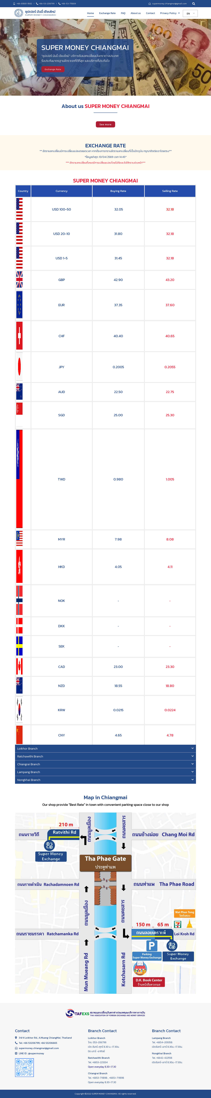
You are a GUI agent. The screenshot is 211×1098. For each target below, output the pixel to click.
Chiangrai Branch (28, 764)
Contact (150, 13)
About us (136, 13)
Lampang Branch (28, 772)
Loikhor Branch (27, 748)
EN (188, 13)
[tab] (105, 749)
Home (90, 13)
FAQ (123, 13)
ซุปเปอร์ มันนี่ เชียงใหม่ (40, 11)
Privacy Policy (170, 13)
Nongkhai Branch (28, 780)
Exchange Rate (107, 13)
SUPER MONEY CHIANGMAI (40, 15)
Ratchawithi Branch (30, 756)
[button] (105, 124)
